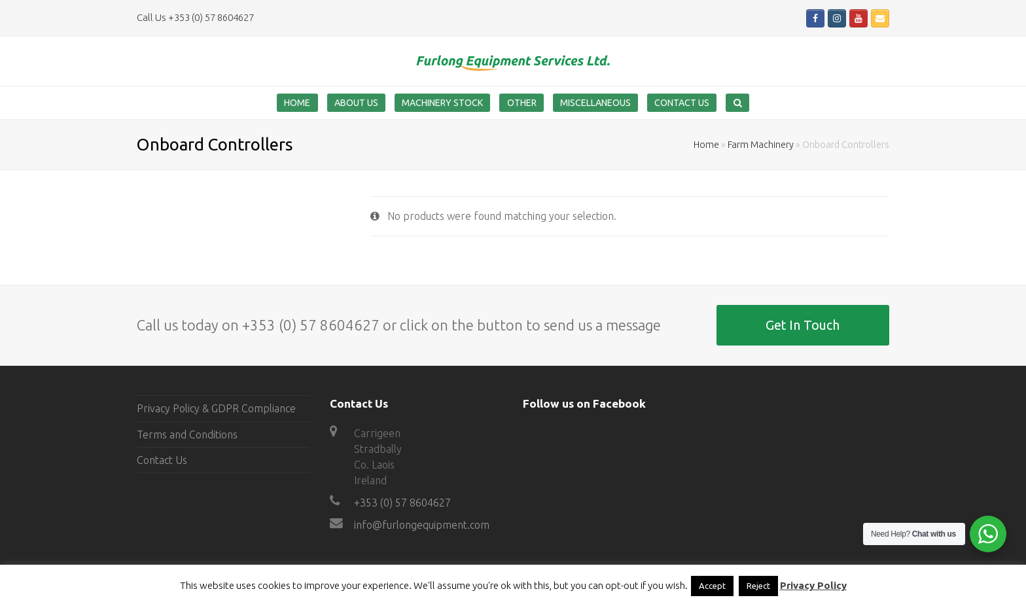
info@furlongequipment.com (421, 525)
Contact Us (162, 460)
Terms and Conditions (187, 434)
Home (706, 144)
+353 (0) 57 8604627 (402, 502)
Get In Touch (803, 325)
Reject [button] (758, 585)
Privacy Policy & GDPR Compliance (216, 408)
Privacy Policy (813, 585)
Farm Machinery (761, 144)
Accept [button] (712, 585)
